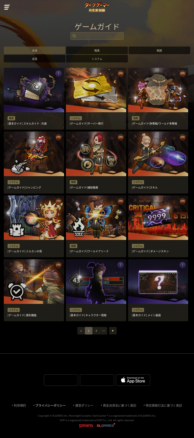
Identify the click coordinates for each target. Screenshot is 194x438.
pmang (86, 426)
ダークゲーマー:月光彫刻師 (97, 7)
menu (7, 7)
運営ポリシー (84, 405)
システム (97, 59)
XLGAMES (106, 426)
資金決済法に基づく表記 (119, 405)
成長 (34, 59)
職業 (97, 50)
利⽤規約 (20, 405)
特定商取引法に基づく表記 (164, 405)
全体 (34, 50)
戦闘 (159, 50)
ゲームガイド (97, 26)
